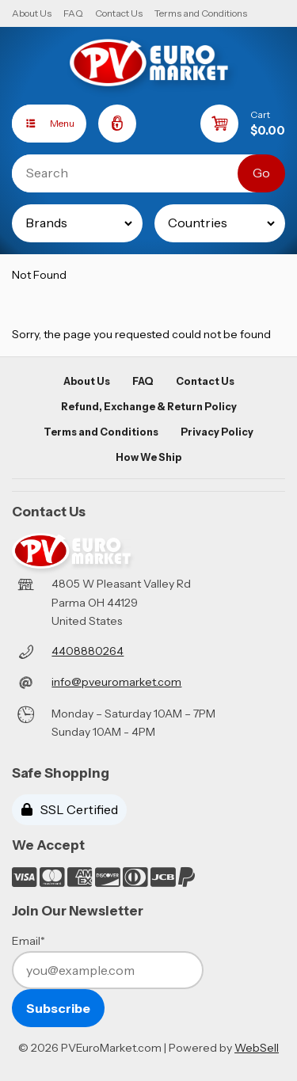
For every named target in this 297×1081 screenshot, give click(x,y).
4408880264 (87, 651)
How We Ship (148, 457)
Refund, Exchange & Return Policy (149, 407)
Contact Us (119, 13)
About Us (31, 13)
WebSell (256, 1048)
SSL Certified (69, 809)
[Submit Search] (261, 173)
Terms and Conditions (200, 13)
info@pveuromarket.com (116, 682)
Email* (28, 941)
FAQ (73, 13)
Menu (43, 124)
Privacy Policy (217, 432)
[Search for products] (136, 173)
